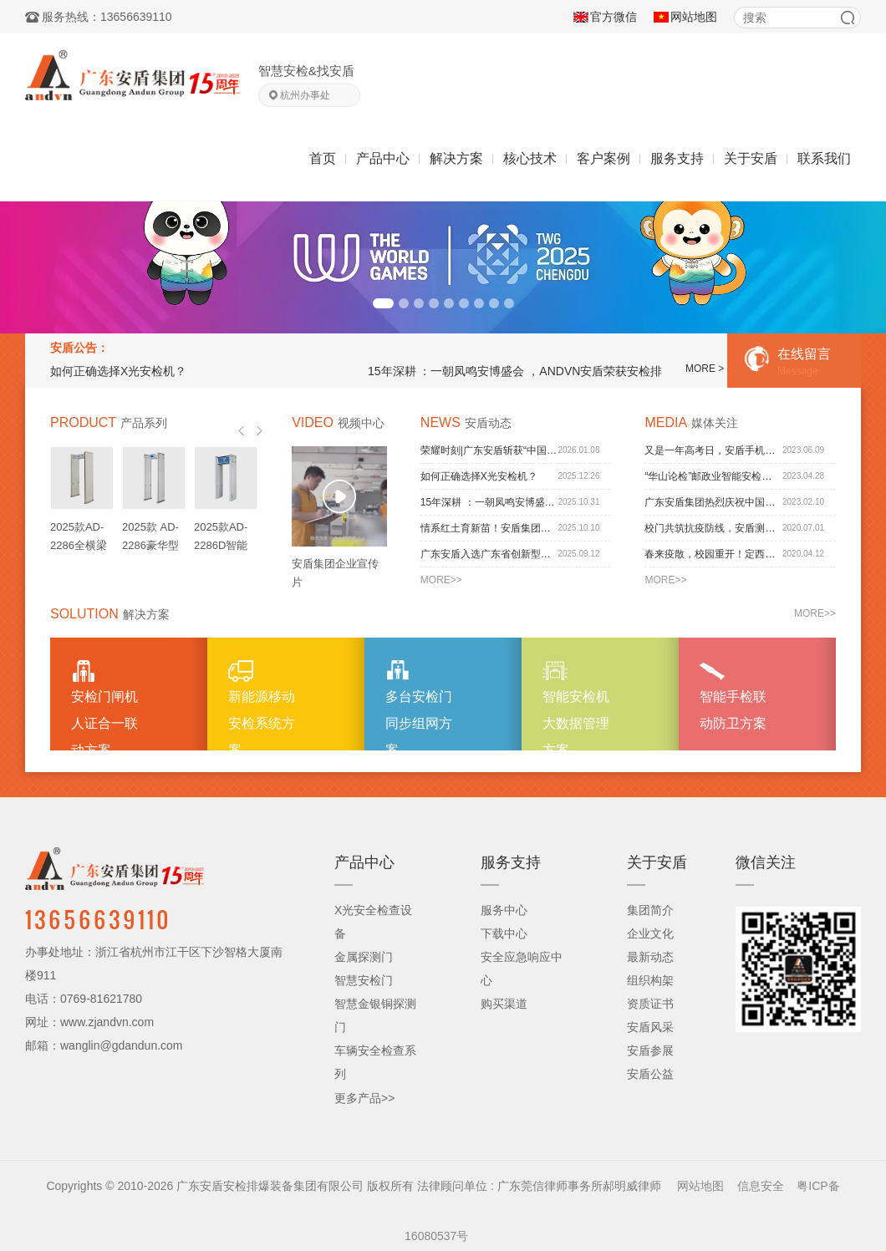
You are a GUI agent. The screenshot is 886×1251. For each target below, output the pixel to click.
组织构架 (650, 980)
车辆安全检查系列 (375, 1062)
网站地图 (693, 16)
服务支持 (677, 158)
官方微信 (613, 16)
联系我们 (824, 158)
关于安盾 (750, 158)
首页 (322, 158)
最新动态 (650, 957)
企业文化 (650, 933)
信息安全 (760, 1186)
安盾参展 (650, 1050)
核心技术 (530, 158)
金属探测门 (363, 957)
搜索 (847, 18)
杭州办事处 (305, 95)
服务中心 (504, 910)
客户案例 (603, 158)
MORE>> (441, 580)
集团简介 (650, 910)
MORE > (704, 368)
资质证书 (650, 1003)
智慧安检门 (363, 980)
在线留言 (802, 363)
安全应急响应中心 (522, 968)
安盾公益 (650, 1074)
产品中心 (383, 158)
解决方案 (456, 158)
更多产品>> (364, 1098)
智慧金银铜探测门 (375, 1015)
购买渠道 (504, 1003)
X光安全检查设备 (373, 921)
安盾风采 (650, 1027)
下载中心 (504, 933)
